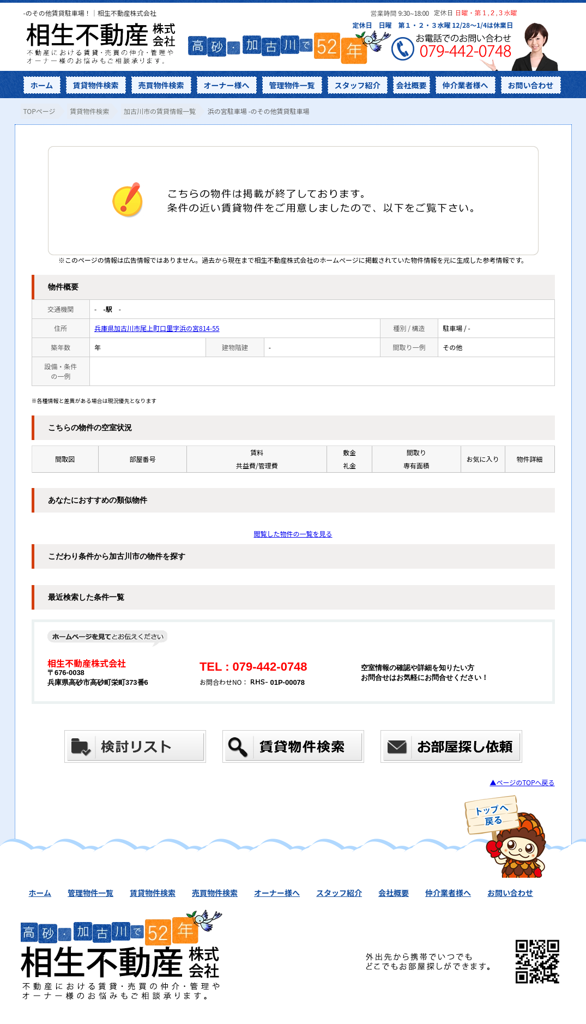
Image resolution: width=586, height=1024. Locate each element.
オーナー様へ (227, 85)
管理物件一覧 (292, 85)
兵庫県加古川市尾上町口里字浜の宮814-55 (156, 328)
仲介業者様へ (465, 85)
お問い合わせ (531, 85)
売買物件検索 (161, 85)
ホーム (42, 85)
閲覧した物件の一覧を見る (292, 533)
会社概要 (411, 85)
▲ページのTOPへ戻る (522, 782)
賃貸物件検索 (96, 85)
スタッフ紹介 (357, 85)
